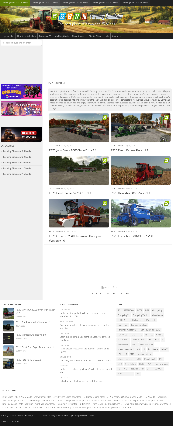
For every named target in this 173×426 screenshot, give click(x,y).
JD (144, 349)
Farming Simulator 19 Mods (17, 162)
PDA (149, 364)
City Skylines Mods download (67, 397)
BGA (147, 310)
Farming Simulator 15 (127, 330)
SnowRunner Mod (42, 397)
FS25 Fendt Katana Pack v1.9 (129, 150)
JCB (138, 349)
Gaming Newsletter (67, 404)
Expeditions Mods (142, 400)
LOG (119, 354)
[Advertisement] (110, 60)
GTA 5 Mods (8, 407)
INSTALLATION (146, 344)
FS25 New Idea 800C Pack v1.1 (130, 193)
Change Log (157, 310)
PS (119, 369)
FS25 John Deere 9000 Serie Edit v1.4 (73, 150)
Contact (15, 422)
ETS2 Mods (106, 400)
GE (152, 335)
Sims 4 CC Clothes (122, 400)
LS (126, 354)
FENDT (133, 335)
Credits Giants (134, 320)
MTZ (120, 364)
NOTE (141, 364)
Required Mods (137, 369)
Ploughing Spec (161, 364)
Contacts (116, 36)
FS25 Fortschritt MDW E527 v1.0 (132, 236)
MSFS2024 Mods (23, 397)
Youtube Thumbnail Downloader (40, 404)
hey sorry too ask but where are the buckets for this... (86, 360)
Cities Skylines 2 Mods (103, 404)
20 (113, 293)
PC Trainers (84, 404)
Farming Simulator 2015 (150, 330)
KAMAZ (164, 349)
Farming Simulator (139, 325)
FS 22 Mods (158, 400)
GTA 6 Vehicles (114, 397)
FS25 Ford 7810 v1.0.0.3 (28, 360)
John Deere (153, 349)
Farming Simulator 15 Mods (17, 174)
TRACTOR (122, 374)
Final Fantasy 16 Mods (99, 407)
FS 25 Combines (56, 146)
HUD (157, 340)
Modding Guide (62, 36)
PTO (125, 369)
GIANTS (159, 335)
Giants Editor (95, 36)
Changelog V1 (124, 315)
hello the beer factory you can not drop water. (82, 381)
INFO (134, 344)
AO (119, 310)
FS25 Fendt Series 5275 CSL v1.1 (70, 193)
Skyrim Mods (63, 407)
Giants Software (139, 340)
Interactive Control (125, 349)
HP (150, 340)
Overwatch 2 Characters (43, 407)
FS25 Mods (75, 400)
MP (160, 359)
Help (107, 36)
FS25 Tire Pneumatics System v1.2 (33, 322)
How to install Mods (26, 36)
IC (163, 340)
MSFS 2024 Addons (122, 407)
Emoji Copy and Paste (12, 404)
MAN (132, 354)
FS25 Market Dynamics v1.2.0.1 (32, 335)
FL (141, 335)
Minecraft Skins (79, 407)
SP (148, 369)
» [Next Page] (121, 293)
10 (108, 293)
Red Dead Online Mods (94, 397)
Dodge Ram (123, 325)
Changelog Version (141, 315)
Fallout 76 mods (91, 400)
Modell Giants (150, 359)
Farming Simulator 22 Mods (17, 157)
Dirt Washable (150, 320)
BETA (139, 310)
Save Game (63, 400)
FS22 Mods (149, 397)
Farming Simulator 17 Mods (17, 168)
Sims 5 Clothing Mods (126, 404)
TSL (131, 374)
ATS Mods (20, 400)
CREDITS (121, 320)
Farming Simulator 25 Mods (17, 151)
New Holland (130, 364)
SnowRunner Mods (132, 397)
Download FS (45, 36)
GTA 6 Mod (32, 400)
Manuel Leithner (145, 354)
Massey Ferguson (125, 359)
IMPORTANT (123, 344)
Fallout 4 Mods (23, 407)
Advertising (6, 422)
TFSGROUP (157, 369)
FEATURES (122, 335)
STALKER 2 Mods (47, 400)
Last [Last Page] (127, 293)
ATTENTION (129, 310)
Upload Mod (8, 36)
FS (146, 335)
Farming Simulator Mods (15, 3)
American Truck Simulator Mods (154, 404)
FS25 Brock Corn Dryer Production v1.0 (35, 347)
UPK (138, 374)
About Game (78, 36)
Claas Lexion (157, 315)
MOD (139, 359)
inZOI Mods (7, 397)
